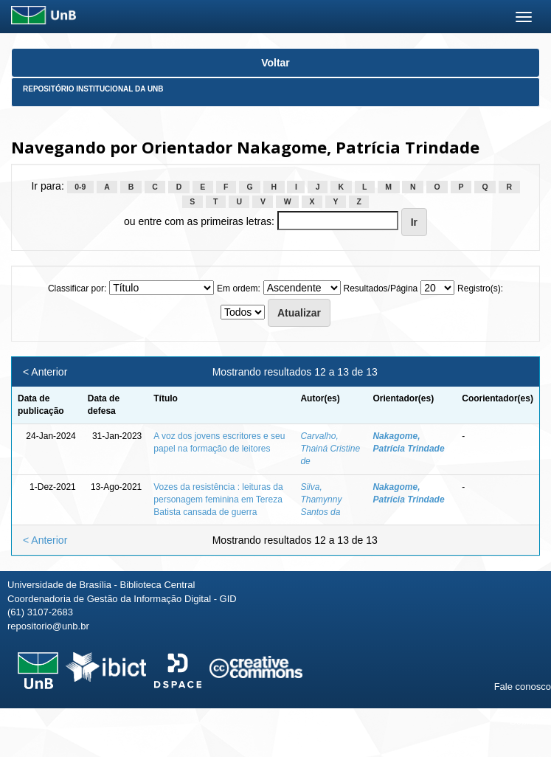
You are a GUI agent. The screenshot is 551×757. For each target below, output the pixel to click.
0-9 (80, 186)
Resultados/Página (381, 288)
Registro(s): (480, 288)
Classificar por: (77, 288)
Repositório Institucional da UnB (93, 89)
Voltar (275, 63)
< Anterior (45, 372)
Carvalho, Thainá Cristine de (330, 448)
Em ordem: (238, 288)
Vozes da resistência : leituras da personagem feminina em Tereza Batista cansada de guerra (218, 499)
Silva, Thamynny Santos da (321, 499)
